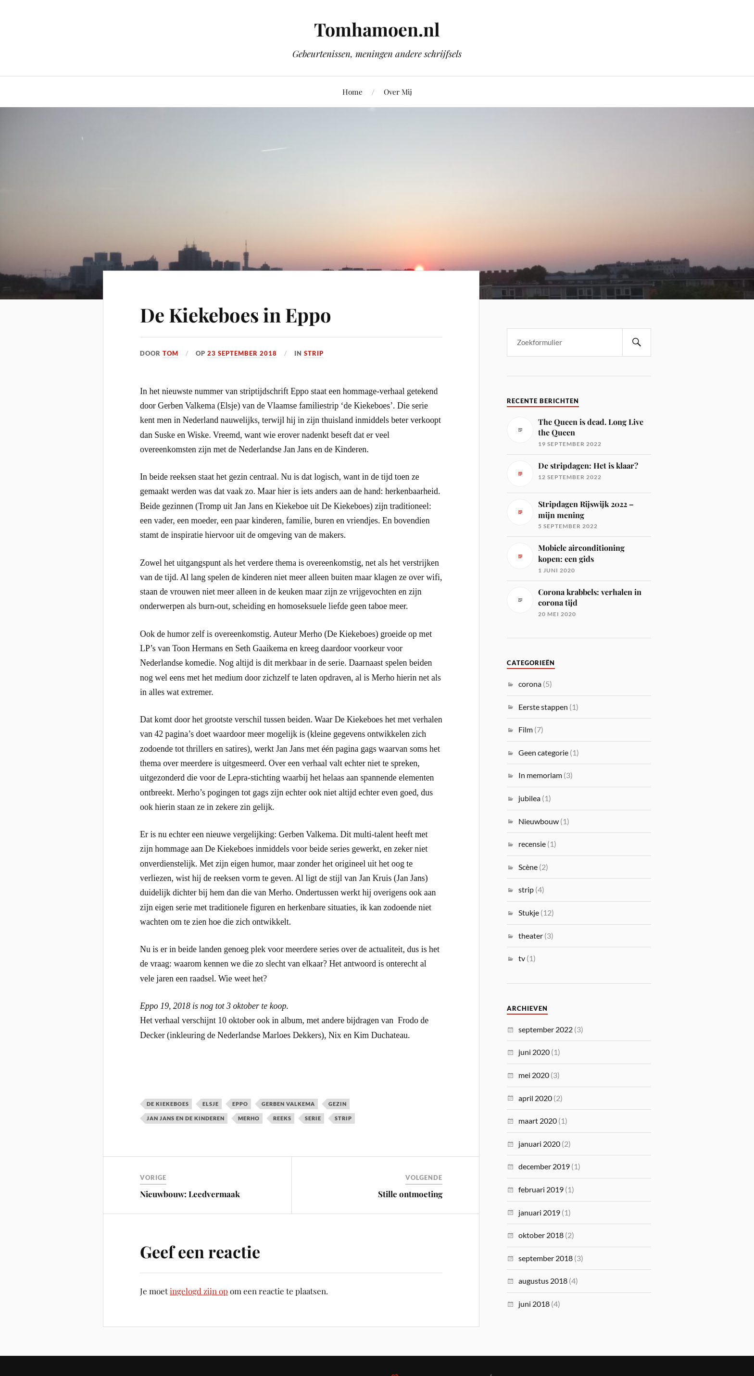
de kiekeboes (168, 1104)
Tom (170, 353)
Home (352, 92)
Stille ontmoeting (410, 1194)
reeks (282, 1118)
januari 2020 (539, 1143)
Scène (528, 866)
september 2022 (545, 1029)
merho (249, 1118)
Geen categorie (543, 752)
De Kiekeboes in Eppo (246, 313)
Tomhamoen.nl (377, 29)
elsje (210, 1104)
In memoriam (540, 775)
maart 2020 (537, 1120)
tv (521, 958)
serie (313, 1118)
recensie (532, 843)
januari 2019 (539, 1212)
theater (530, 935)
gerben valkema (288, 1104)
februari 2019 (541, 1189)
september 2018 (545, 1258)
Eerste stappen (543, 706)
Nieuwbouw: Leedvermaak (190, 1194)
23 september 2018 (242, 353)
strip (314, 353)
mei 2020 (533, 1074)
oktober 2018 (541, 1235)
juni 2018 (534, 1303)
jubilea (529, 798)
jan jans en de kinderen (186, 1118)
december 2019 (544, 1166)
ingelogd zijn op (199, 1291)
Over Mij (398, 92)
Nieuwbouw (538, 821)
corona (529, 683)
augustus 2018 (542, 1280)
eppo (240, 1104)
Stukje (528, 912)
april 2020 (535, 1098)
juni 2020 (534, 1051)
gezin (337, 1104)
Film (525, 729)
